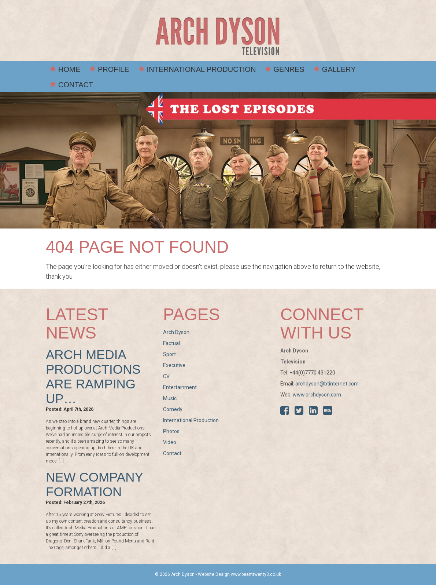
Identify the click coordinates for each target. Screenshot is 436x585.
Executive (174, 365)
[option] (218, 160)
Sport (169, 354)
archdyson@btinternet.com (327, 384)
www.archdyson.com (317, 395)
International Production (201, 69)
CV (166, 376)
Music (170, 398)
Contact (75, 85)
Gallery (339, 69)
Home (69, 69)
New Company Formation (94, 484)
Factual (171, 343)
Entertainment (180, 387)
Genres (288, 69)
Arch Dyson (176, 332)
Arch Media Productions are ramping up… (93, 376)
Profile (113, 69)
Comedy (172, 409)
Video (169, 442)
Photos (171, 431)
